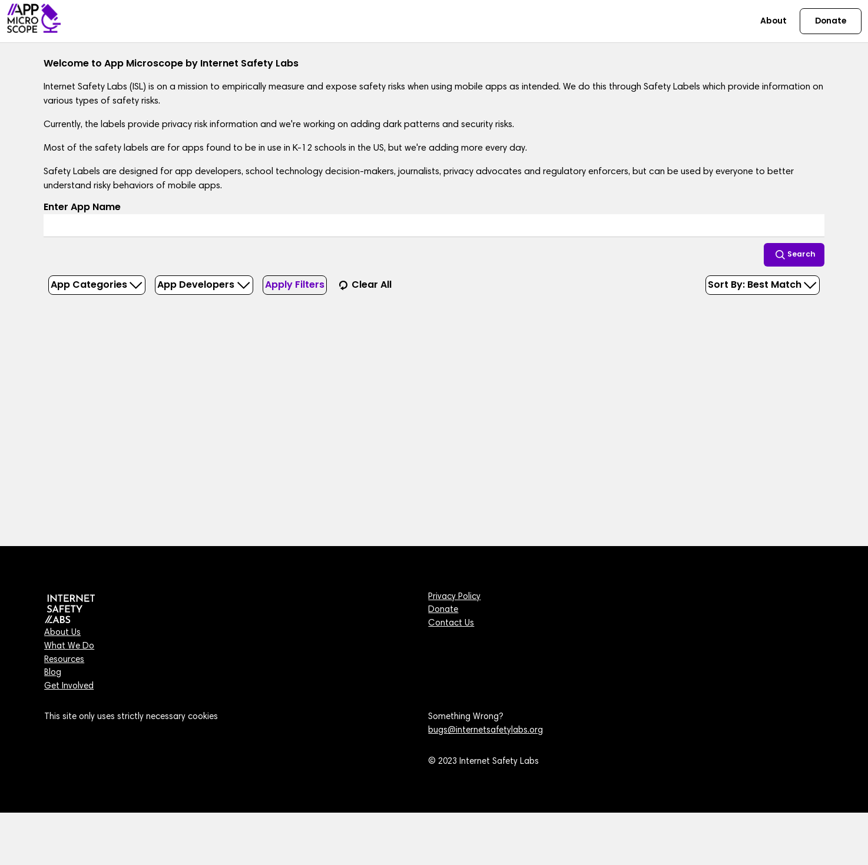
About (773, 20)
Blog (52, 672)
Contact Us (451, 623)
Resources (64, 660)
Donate (443, 610)
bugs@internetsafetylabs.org (485, 730)
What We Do (69, 646)
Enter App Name (82, 207)
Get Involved (69, 686)
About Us (62, 632)
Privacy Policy (454, 597)
